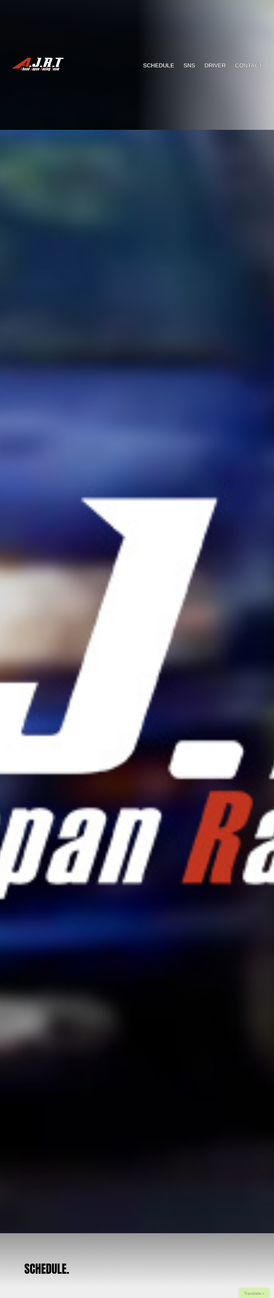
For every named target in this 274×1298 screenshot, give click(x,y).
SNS (189, 65)
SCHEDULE (158, 65)
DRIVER (215, 65)
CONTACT (248, 65)
